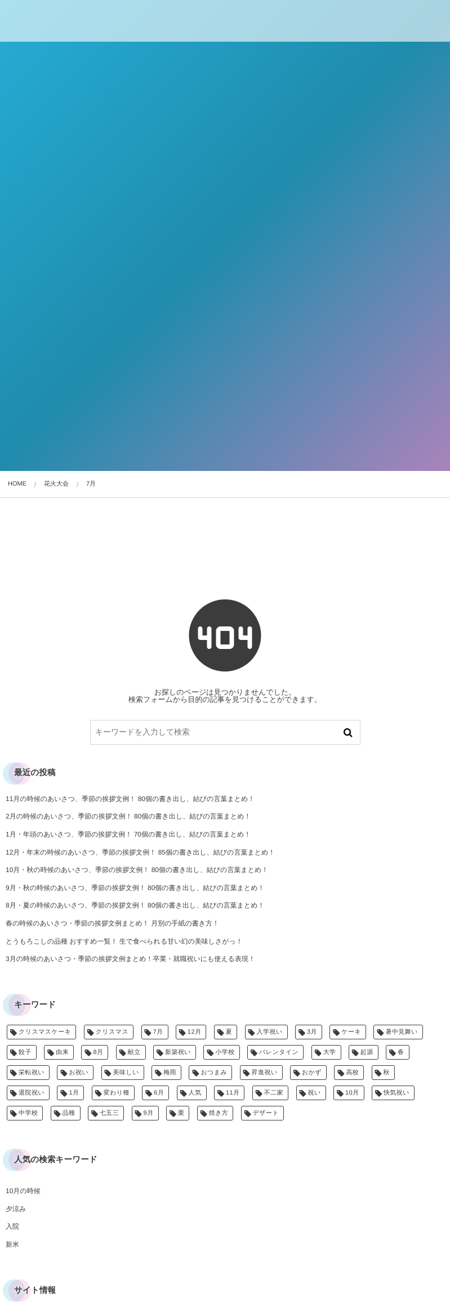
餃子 (25, 1052)
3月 (312, 1032)
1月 (74, 1092)
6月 (159, 1092)
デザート (266, 1113)
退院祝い (31, 1092)
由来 (62, 1052)
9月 (149, 1113)
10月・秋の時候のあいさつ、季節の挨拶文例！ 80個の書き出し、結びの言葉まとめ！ (137, 870)
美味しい (126, 1072)
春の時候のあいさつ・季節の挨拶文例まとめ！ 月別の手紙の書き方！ (112, 923)
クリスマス (112, 1032)
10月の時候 (23, 1191)
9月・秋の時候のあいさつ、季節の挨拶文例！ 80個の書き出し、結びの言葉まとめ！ (135, 888)
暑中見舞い (401, 1032)
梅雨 (169, 1072)
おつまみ (214, 1072)
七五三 (109, 1113)
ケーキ (351, 1032)
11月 (233, 1092)
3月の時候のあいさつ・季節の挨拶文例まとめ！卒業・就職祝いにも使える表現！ (130, 959)
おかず (312, 1072)
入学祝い (270, 1032)
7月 (158, 1032)
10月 (352, 1092)
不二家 (273, 1092)
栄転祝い (31, 1072)
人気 (195, 1092)
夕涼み (16, 1209)
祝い (314, 1092)
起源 (366, 1052)
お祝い (78, 1072)
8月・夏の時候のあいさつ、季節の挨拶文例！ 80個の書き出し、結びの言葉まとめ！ (135, 905)
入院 (12, 1226)
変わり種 (117, 1092)
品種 (69, 1113)
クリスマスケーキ (45, 1032)
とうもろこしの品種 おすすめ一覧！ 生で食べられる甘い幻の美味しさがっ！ (124, 941)
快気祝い (396, 1092)
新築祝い (178, 1052)
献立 (134, 1052)
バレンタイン (278, 1052)
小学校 (224, 1052)
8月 (98, 1052)
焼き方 (219, 1113)
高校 (352, 1072)
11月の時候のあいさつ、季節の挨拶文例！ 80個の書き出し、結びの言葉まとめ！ (130, 799)
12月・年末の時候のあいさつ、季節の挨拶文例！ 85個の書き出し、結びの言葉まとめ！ (140, 852)
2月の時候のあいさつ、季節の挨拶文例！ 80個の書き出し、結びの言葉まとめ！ (128, 816)
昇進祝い (265, 1072)
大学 (329, 1052)
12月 (195, 1032)
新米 (12, 1244)
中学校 (28, 1113)
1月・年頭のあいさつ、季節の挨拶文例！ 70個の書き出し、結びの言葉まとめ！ (128, 834)
